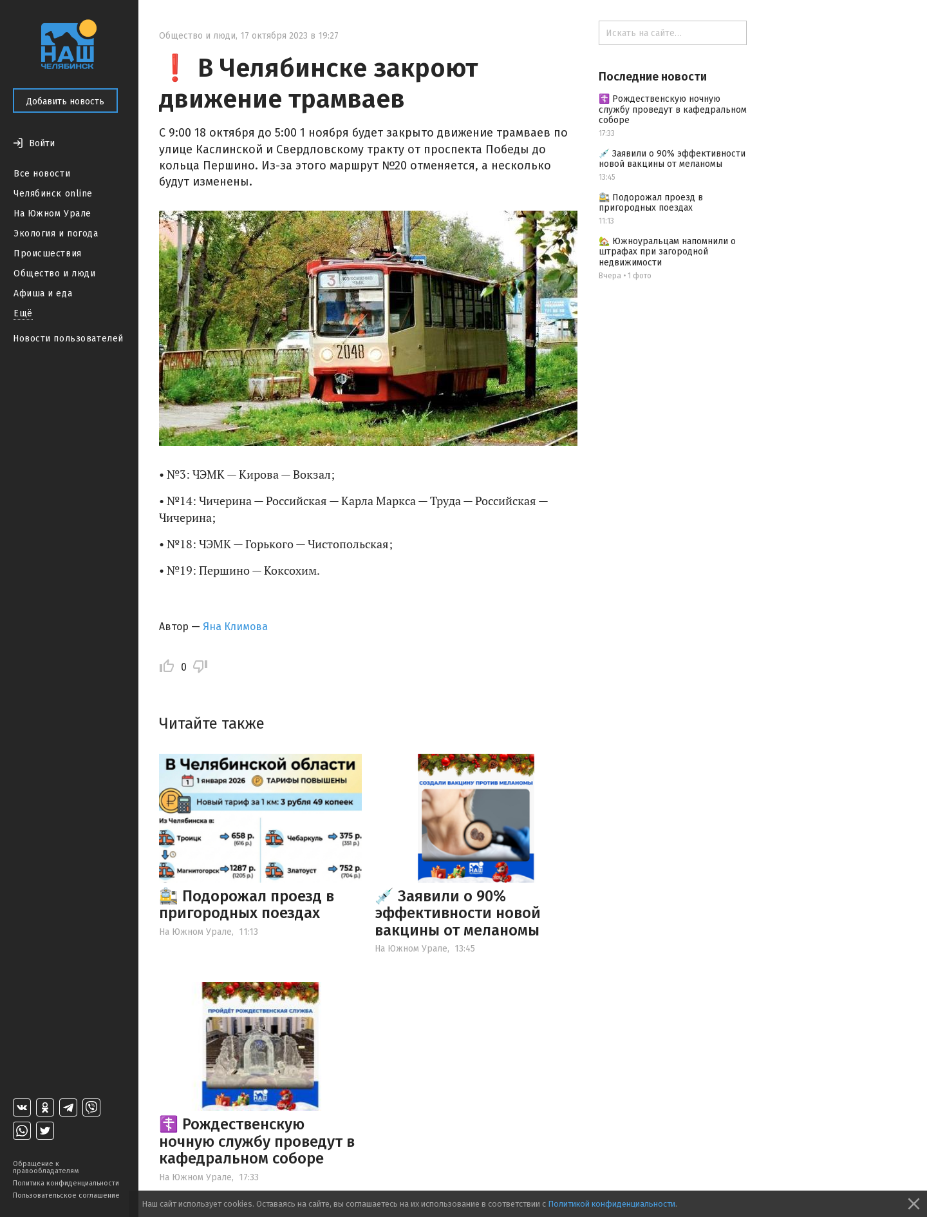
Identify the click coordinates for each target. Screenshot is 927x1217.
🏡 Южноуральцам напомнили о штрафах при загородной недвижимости (667, 252)
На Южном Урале (52, 213)
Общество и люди (54, 273)
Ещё (23, 313)
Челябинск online (53, 193)
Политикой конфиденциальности (611, 1204)
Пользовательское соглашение (66, 1195)
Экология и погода (56, 233)
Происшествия (48, 253)
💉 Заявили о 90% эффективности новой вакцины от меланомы (458, 913)
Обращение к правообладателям (46, 1167)
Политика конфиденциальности (66, 1183)
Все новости (42, 173)
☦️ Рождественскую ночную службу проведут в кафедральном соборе (257, 1141)
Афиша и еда (43, 293)
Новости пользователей (68, 338)
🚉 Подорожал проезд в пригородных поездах (246, 904)
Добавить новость (65, 101)
